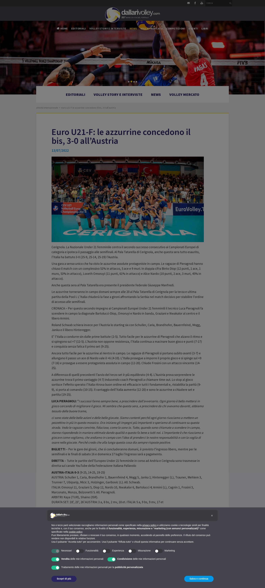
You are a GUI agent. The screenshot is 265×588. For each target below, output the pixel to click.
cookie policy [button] (75, 531)
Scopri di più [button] (64, 578)
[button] (212, 515)
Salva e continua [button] (199, 578)
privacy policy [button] (149, 525)
